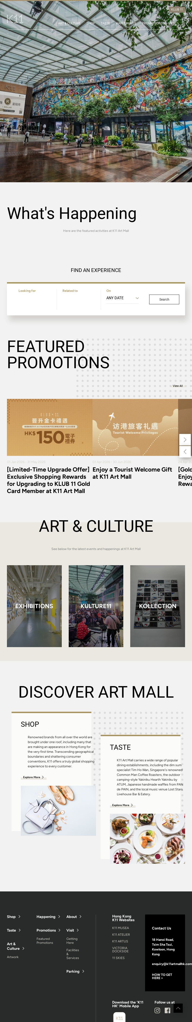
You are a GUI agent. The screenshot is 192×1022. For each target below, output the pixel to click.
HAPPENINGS (126, 23)
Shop (11, 916)
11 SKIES (118, 958)
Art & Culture (13, 946)
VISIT (172, 23)
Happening (46, 916)
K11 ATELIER (121, 935)
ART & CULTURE (69, 23)
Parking (73, 971)
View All (178, 386)
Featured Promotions (45, 941)
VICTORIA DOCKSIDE (120, 949)
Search (164, 299)
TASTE (105, 23)
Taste (11, 930)
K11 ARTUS (120, 941)
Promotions (46, 930)
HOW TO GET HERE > (162, 976)
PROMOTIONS (152, 23)
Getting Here (71, 941)
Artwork (13, 957)
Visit (70, 930)
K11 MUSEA (120, 928)
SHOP (91, 23)
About (71, 916)
